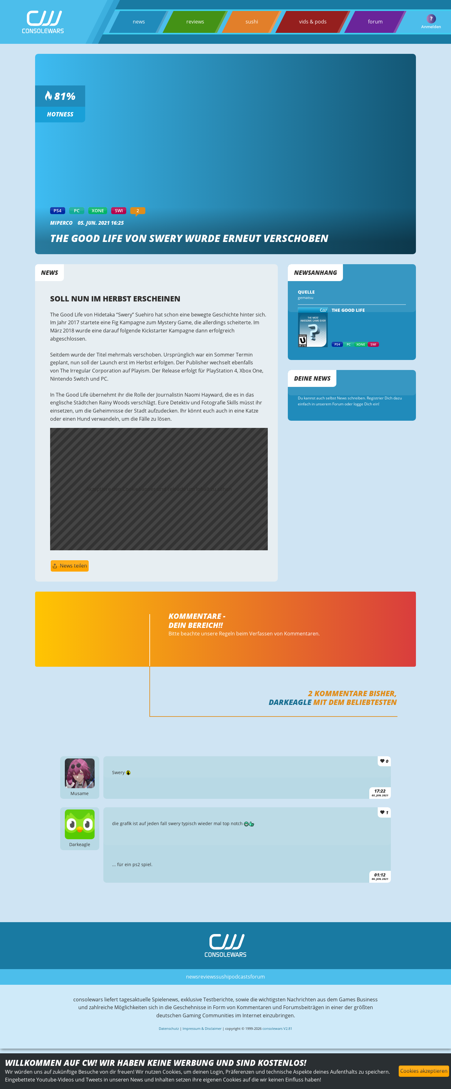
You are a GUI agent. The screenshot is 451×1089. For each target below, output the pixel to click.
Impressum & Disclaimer (202, 1028)
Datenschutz (169, 1028)
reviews (195, 21)
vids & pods (313, 21)
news (139, 21)
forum (375, 21)
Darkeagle (290, 702)
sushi (252, 21)
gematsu (305, 297)
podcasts (239, 976)
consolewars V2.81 (277, 1028)
